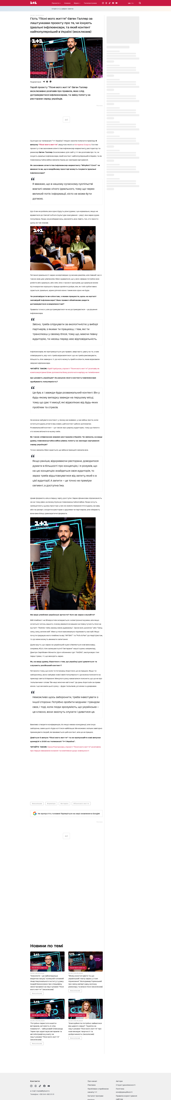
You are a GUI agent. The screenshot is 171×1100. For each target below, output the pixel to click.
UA (129, 3)
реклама (92, 1085)
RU (133, 3)
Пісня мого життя (38, 73)
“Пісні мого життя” (48, 144)
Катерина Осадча (82, 144)
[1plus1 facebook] (44, 1086)
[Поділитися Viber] (50, 82)
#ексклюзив (37, 803)
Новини (67, 3)
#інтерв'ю (64, 803)
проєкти (56, 3)
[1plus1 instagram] (31, 1086)
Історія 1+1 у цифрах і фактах (63, 9)
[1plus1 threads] (36, 1086)
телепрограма (90, 3)
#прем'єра (51, 803)
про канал (92, 1081)
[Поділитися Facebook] (47, 82)
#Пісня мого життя (81, 803)
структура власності (125, 1085)
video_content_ (66, 775)
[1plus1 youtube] (49, 1086)
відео (77, 3)
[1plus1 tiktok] (40, 1086)
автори (119, 1081)
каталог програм (95, 1096)
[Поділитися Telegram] (44, 81)
